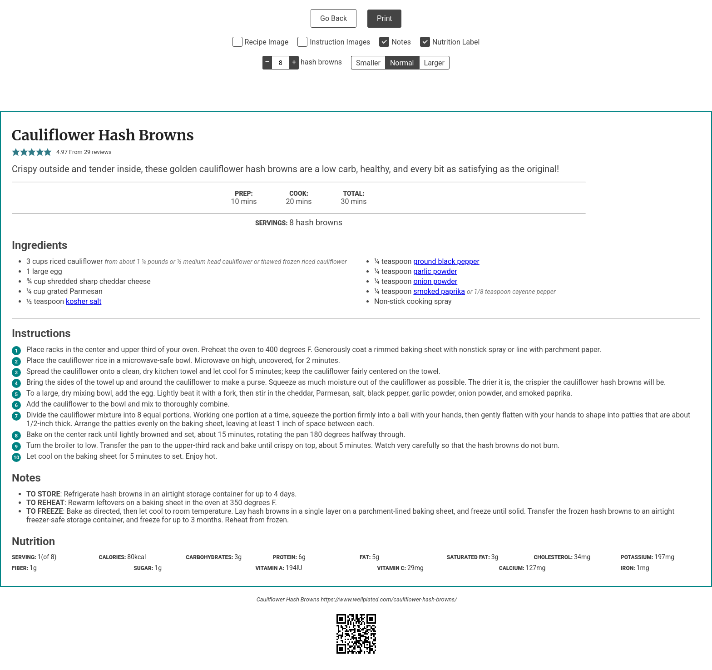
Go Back (333, 18)
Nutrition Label (456, 42)
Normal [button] (402, 63)
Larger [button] (434, 63)
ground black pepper (446, 261)
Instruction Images (340, 42)
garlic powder (435, 271)
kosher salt (83, 301)
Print (384, 18)
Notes (401, 42)
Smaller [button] (368, 63)
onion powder (435, 281)
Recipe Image (267, 42)
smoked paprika (439, 291)
